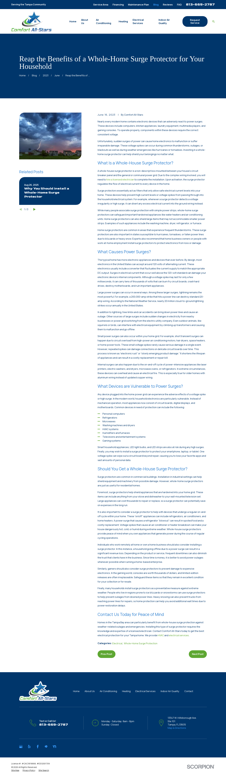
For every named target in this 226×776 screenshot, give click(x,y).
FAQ (179, 4)
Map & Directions (177, 727)
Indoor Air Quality (170, 691)
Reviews (168, 4)
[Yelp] (29, 746)
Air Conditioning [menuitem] (103, 21)
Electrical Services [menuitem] (138, 21)
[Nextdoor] (54, 746)
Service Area (100, 4)
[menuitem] (15, 770)
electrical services (179, 635)
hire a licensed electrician (120, 179)
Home (76, 691)
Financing (118, 4)
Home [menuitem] (72, 21)
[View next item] (34, 209)
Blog (156, 4)
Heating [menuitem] (123, 21)
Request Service (195, 21)
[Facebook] (37, 746)
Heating (126, 691)
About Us (90, 691)
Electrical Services (145, 691)
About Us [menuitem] (84, 21)
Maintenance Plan (138, 4)
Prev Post (106, 654)
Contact (188, 691)
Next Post (198, 654)
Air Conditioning (108, 691)
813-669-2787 (200, 4)
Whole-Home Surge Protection (140, 643)
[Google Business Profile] (20, 746)
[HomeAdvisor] (46, 746)
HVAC (161, 635)
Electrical (117, 643)
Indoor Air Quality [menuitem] (164, 21)
